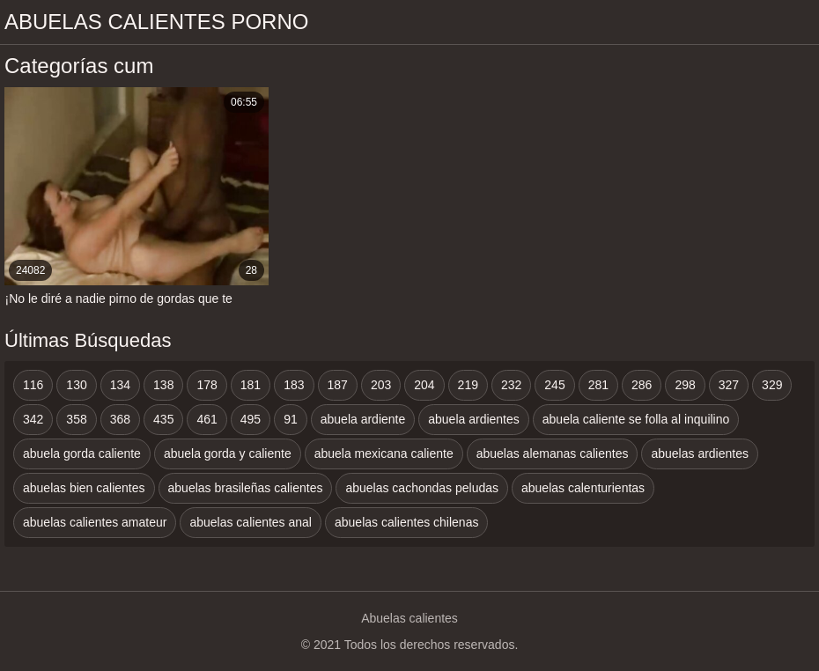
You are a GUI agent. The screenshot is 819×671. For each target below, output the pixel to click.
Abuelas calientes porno (156, 21)
